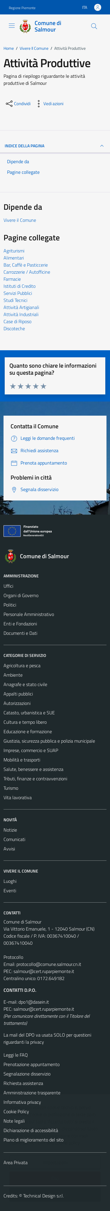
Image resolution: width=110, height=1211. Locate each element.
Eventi (10, 890)
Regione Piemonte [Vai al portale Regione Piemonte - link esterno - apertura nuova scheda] (22, 8)
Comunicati (14, 839)
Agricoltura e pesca (22, 665)
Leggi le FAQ (16, 1054)
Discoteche (14, 328)
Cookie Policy (16, 1111)
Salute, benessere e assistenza (33, 769)
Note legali (14, 1120)
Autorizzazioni (17, 703)
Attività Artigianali (21, 307)
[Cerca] (94, 26)
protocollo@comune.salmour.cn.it (48, 964)
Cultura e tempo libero (25, 722)
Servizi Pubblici (18, 293)
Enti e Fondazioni (20, 623)
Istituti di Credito (19, 286)
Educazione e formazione (28, 731)
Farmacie (12, 278)
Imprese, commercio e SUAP (31, 750)
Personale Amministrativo (29, 614)
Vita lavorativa (18, 797)
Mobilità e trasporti (22, 759)
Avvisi (9, 848)
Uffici (8, 585)
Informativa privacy (22, 1102)
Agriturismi (14, 250)
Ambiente (13, 674)
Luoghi (10, 881)
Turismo (11, 788)
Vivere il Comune (20, 220)
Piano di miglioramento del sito (33, 1139)
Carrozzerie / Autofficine (27, 271)
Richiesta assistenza (23, 1083)
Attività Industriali (21, 314)
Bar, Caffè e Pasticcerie (26, 264)
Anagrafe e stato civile (25, 684)
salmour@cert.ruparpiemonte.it (43, 971)
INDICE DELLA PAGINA (55, 145)
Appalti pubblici (18, 693)
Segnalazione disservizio (27, 1073)
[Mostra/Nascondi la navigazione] (11, 25)
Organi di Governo (21, 595)
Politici (10, 604)
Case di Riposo (17, 321)
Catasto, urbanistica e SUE (29, 712)
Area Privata (16, 1162)
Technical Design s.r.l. (43, 1195)
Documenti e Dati (20, 633)
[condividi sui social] (18, 103)
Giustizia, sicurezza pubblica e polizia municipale (49, 740)
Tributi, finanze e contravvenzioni (35, 778)
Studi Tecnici (15, 300)
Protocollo (13, 957)
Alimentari (14, 257)
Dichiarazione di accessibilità (31, 1130)
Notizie (10, 829)
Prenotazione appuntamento (32, 1064)
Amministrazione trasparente (32, 1092)
